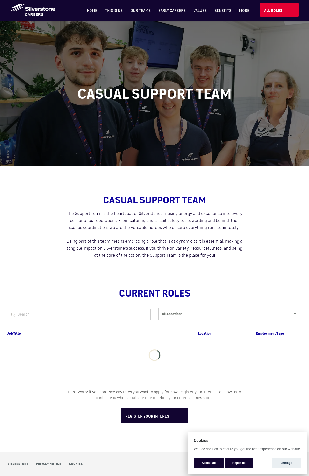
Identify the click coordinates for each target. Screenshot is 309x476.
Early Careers (172, 10)
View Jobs (279, 10)
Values (200, 10)
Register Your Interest (148, 416)
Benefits (222, 10)
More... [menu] (245, 10)
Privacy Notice (48, 464)
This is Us (114, 10)
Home (92, 10)
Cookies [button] (76, 464)
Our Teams (140, 10)
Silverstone (18, 464)
